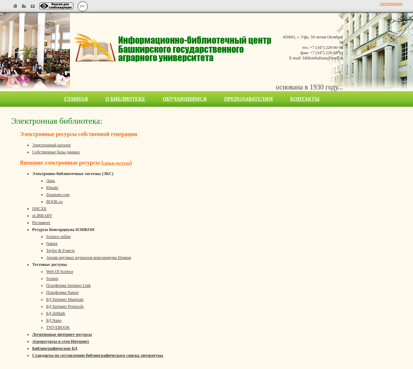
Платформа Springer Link (68, 285)
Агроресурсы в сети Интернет (60, 341)
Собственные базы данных (56, 152)
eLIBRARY (42, 215)
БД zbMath (55, 313)
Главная (76, 99)
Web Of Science (59, 271)
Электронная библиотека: (56, 120)
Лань (50, 180)
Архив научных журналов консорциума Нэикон (88, 257)
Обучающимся (185, 99)
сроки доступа (116, 163)
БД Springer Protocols (65, 306)
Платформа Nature (62, 292)
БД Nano (54, 320)
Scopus (52, 278)
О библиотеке (125, 99)
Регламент (41, 222)
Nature (52, 243)
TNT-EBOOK (58, 327)
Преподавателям (248, 99)
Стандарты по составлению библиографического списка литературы (97, 355)
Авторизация (391, 3)
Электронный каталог (51, 145)
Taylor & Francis (60, 250)
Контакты (305, 99)
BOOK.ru (54, 201)
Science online (58, 236)
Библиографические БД (54, 348)
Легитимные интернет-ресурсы (62, 334)
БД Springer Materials (65, 299)
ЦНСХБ (39, 208)
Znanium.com (58, 194)
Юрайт (52, 187)
